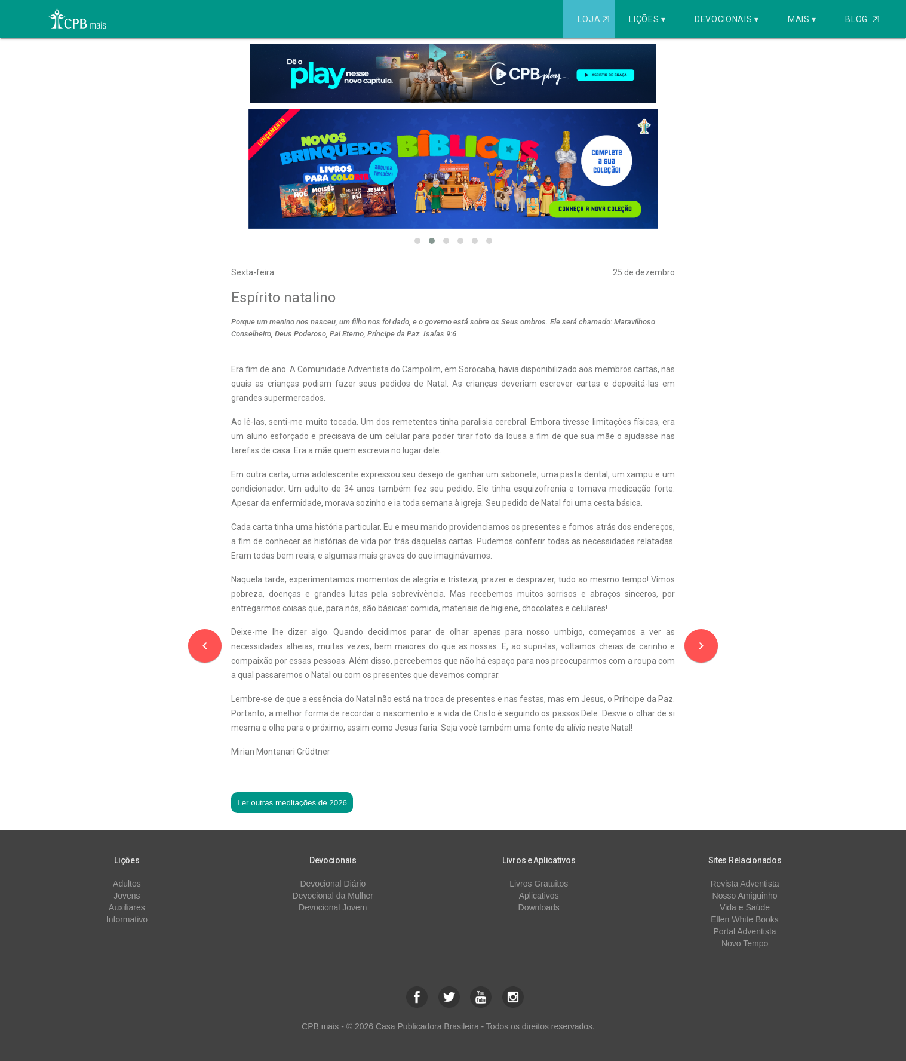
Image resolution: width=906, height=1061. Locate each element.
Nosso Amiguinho (745, 895)
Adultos (127, 883)
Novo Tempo (744, 943)
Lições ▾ (647, 19)
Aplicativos (539, 895)
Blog (862, 19)
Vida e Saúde (745, 907)
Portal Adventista (745, 931)
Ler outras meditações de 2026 (292, 802)
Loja (595, 19)
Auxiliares (127, 907)
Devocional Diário (333, 883)
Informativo (127, 919)
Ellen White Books (745, 919)
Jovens (126, 895)
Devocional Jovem (333, 907)
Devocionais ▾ (727, 19)
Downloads (539, 907)
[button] (417, 241)
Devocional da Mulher (333, 895)
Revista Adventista (744, 883)
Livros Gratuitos (538, 883)
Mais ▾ (802, 19)
